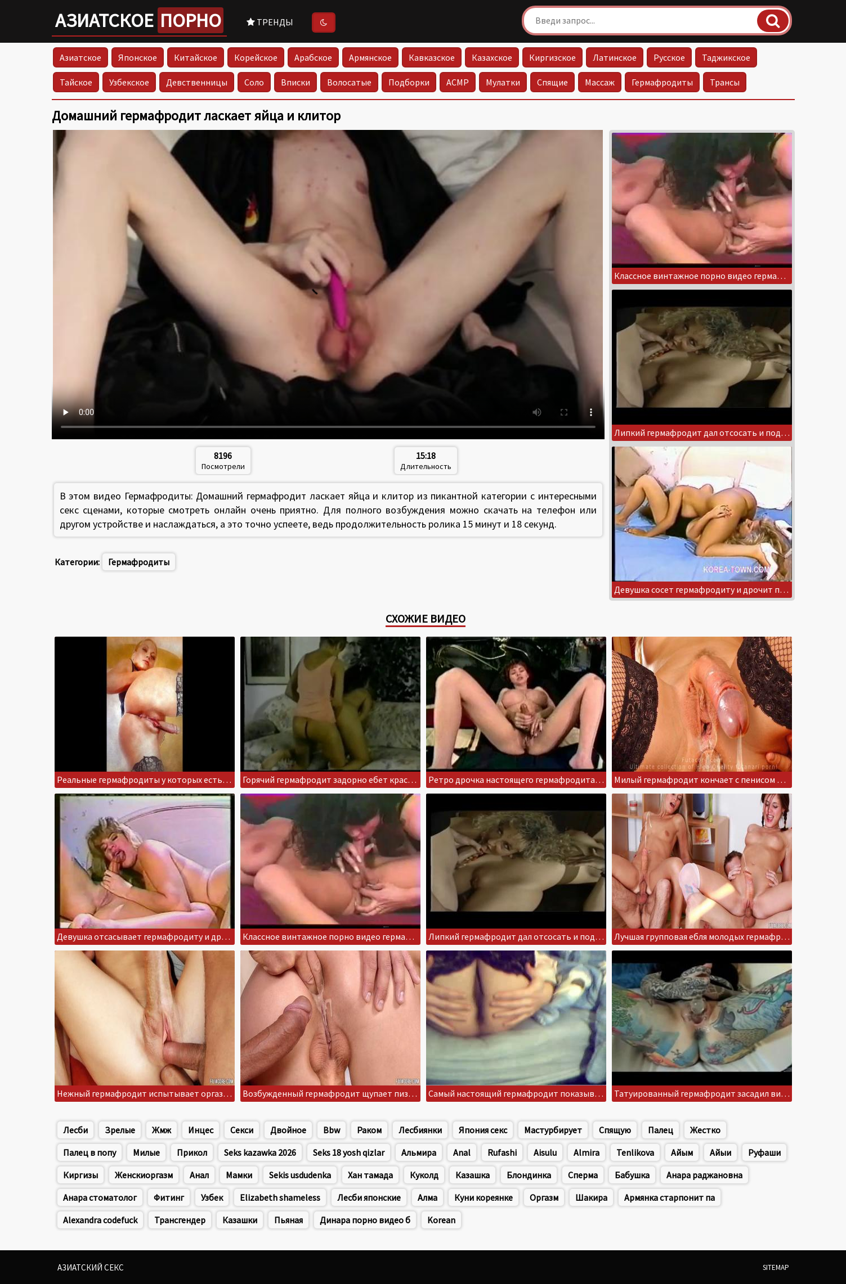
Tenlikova (635, 1152)
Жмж (161, 1130)
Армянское (370, 57)
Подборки (408, 82)
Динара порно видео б (365, 1220)
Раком (369, 1130)
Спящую (615, 1130)
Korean (441, 1220)
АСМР (457, 82)
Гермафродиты (662, 82)
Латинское (615, 57)
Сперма (583, 1175)
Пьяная (288, 1220)
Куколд (424, 1175)
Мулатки (503, 82)
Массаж (600, 82)
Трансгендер (179, 1220)
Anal (462, 1152)
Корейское (255, 57)
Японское (137, 57)
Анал (199, 1175)
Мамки (239, 1175)
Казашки (239, 1220)
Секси (241, 1130)
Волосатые (349, 82)
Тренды (270, 22)
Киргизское (552, 57)
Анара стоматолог (100, 1197)
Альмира (418, 1152)
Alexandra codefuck (100, 1220)
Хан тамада (370, 1175)
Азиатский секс (90, 1267)
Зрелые (120, 1130)
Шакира (591, 1197)
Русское (669, 57)
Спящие (552, 82)
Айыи (720, 1152)
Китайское (195, 57)
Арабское (313, 57)
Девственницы (196, 82)
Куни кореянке (483, 1197)
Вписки (295, 82)
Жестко (705, 1130)
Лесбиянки (420, 1130)
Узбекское (129, 82)
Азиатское (139, 20)
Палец (660, 1130)
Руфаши (764, 1152)
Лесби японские (369, 1197)
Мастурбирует (553, 1130)
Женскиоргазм (144, 1175)
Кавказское (432, 57)
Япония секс (483, 1130)
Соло (254, 82)
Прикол (192, 1152)
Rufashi (502, 1152)
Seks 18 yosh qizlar (348, 1152)
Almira (586, 1152)
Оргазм (544, 1197)
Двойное (288, 1130)
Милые (146, 1152)
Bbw (331, 1130)
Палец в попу (89, 1152)
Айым (682, 1152)
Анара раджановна (704, 1175)
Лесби (75, 1130)
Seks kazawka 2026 (260, 1152)
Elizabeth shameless (280, 1197)
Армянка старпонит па (669, 1197)
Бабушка (632, 1175)
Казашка (472, 1175)
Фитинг (169, 1197)
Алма (427, 1197)
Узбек (212, 1197)
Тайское (76, 82)
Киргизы (80, 1175)
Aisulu (545, 1152)
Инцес (200, 1130)
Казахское (492, 57)
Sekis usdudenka (300, 1175)
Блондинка (529, 1175)
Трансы (725, 82)
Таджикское (726, 57)
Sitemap (776, 1267)
